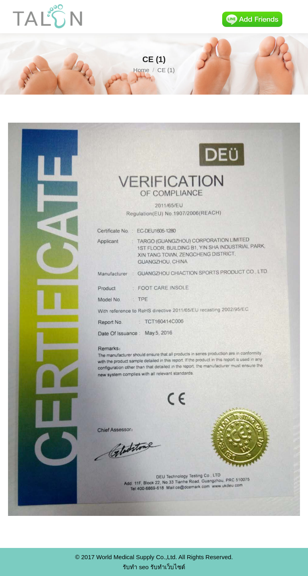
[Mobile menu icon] (295, 17)
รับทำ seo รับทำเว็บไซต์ (154, 567)
